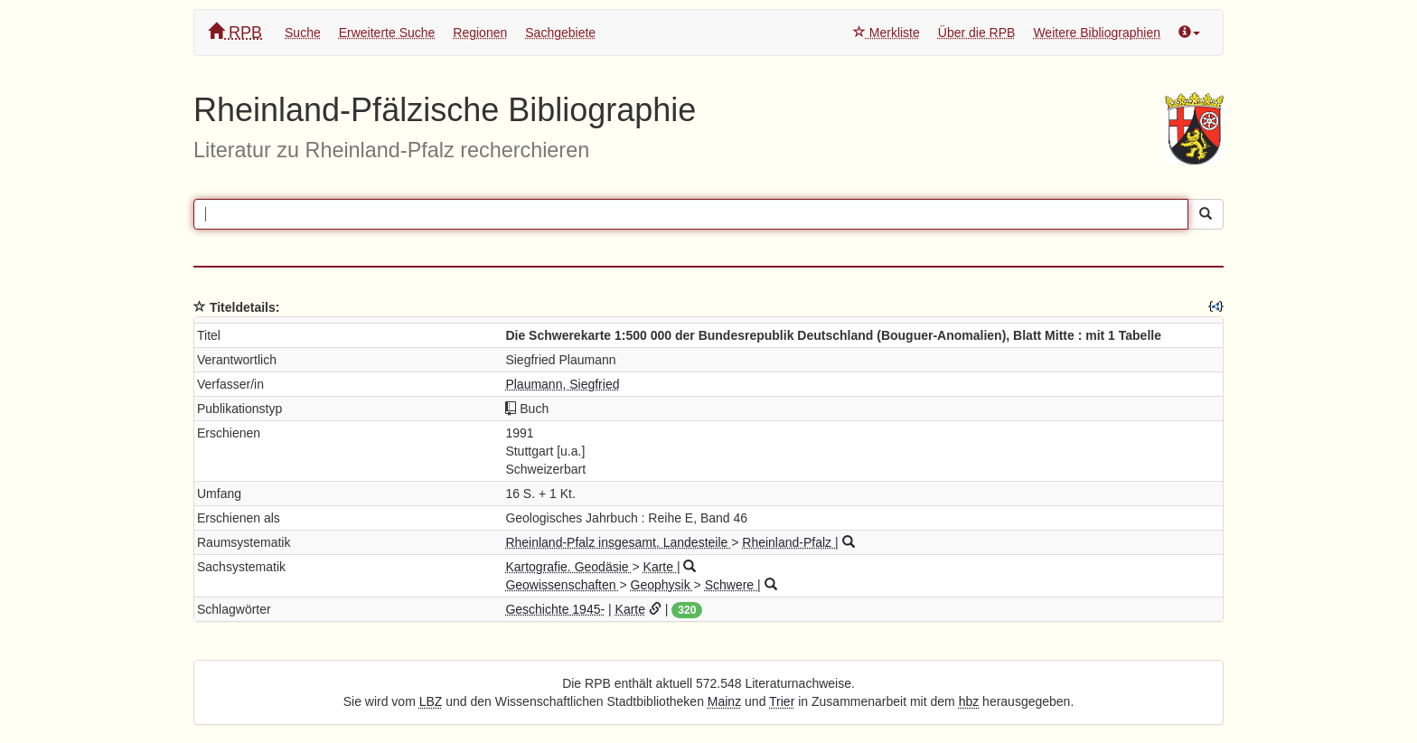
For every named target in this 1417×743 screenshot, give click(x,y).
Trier (781, 701)
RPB (235, 32)
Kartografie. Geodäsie (568, 567)
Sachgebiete (560, 32)
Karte (660, 567)
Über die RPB (977, 32)
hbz (969, 701)
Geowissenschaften (562, 585)
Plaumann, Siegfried (562, 384)
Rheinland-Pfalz (788, 542)
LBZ (431, 701)
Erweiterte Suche (387, 32)
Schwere (731, 585)
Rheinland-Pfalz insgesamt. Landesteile (618, 542)
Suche (303, 32)
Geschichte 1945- (555, 609)
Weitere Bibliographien (1096, 32)
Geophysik (662, 585)
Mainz (724, 701)
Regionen (480, 32)
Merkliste (886, 32)
